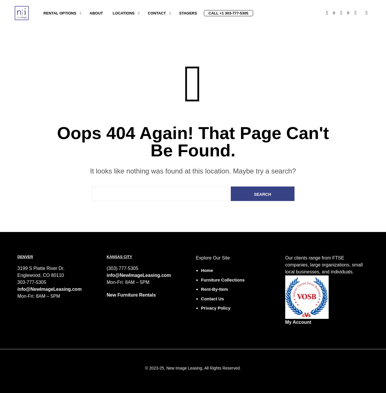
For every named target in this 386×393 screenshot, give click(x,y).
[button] (330, 13)
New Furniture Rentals (131, 295)
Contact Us (212, 298)
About (96, 13)
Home (207, 270)
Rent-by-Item (214, 289)
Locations (124, 13)
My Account (298, 322)
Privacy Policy (215, 308)
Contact (157, 13)
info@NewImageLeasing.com (49, 289)
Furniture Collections (223, 279)
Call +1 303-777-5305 (228, 13)
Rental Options (59, 13)
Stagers (188, 13)
